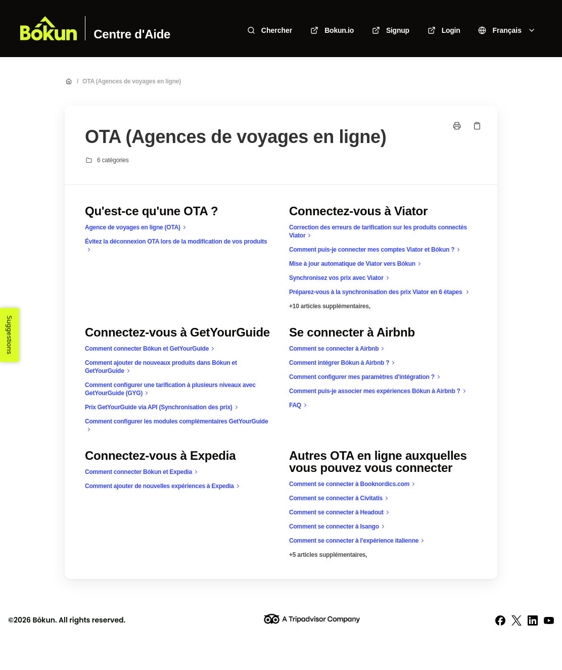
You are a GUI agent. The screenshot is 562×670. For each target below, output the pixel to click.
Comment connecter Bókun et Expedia (142, 472)
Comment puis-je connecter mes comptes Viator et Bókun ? (375, 250)
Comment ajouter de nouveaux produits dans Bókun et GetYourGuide (161, 367)
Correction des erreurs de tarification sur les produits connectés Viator (378, 232)
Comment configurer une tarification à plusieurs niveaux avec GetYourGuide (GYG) (170, 389)
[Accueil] (48, 28)
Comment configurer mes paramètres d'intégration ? (366, 377)
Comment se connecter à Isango (338, 526)
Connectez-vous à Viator (358, 211)
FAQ (299, 405)
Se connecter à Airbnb (352, 332)
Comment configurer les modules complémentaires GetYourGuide (176, 426)
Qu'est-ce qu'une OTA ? (151, 211)
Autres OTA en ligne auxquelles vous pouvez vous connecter (378, 462)
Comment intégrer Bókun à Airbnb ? (343, 363)
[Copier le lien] (477, 126)
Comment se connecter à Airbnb (338, 349)
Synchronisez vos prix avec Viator (340, 278)
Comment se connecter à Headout (340, 512)
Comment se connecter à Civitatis (340, 498)
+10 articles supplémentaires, (329, 306)
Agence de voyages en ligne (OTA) (137, 227)
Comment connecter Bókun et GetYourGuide (151, 349)
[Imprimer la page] (457, 126)
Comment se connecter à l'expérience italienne (358, 541)
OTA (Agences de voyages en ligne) (131, 81)
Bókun (43, 620)
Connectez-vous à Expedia (160, 456)
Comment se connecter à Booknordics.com (353, 484)
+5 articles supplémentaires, (328, 554)
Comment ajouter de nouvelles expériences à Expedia (163, 486)
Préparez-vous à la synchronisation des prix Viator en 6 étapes (380, 292)
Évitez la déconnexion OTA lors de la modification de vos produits (176, 246)
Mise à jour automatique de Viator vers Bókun (356, 264)
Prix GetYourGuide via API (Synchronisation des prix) (163, 407)
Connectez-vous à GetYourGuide (177, 332)
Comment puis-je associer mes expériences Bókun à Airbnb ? (379, 391)
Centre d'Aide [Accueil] (131, 34)
